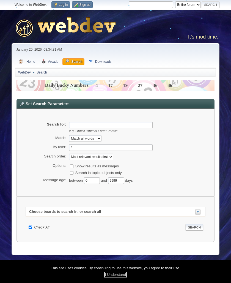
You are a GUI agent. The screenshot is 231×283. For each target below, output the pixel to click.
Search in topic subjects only (98, 173)
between (76, 180)
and (104, 180)
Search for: (56, 124)
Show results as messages (97, 166)
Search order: (55, 156)
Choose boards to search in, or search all (65, 211)
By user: (59, 147)
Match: (60, 138)
